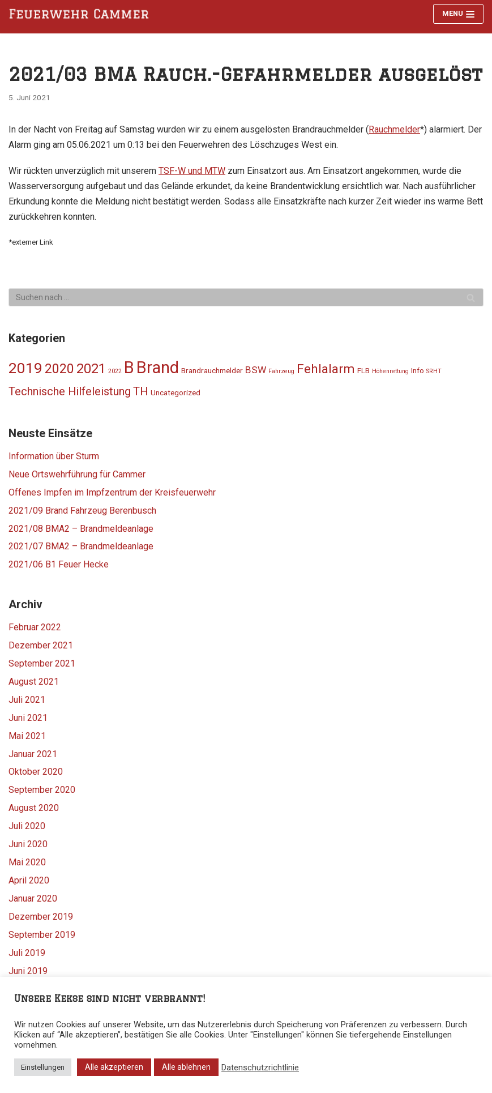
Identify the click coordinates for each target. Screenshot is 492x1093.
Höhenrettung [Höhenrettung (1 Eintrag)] (390, 371)
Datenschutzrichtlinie (260, 1067)
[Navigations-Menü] (458, 14)
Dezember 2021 (40, 645)
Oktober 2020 (35, 771)
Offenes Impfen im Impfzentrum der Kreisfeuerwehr (112, 492)
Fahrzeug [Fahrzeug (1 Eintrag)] (281, 371)
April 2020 (28, 880)
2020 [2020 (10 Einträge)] (59, 369)
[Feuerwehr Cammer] (82, 14)
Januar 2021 (32, 754)
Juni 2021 (28, 717)
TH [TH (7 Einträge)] (140, 391)
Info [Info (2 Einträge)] (417, 370)
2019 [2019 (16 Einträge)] (25, 368)
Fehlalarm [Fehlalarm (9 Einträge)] (326, 368)
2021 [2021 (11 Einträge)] (91, 369)
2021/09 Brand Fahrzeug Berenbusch (82, 510)
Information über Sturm (53, 456)
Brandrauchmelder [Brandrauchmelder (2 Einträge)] (212, 370)
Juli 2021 (26, 699)
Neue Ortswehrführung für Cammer (77, 474)
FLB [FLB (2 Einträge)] (363, 370)
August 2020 (33, 807)
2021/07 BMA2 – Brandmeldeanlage (80, 546)
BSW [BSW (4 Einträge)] (255, 369)
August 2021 (33, 681)
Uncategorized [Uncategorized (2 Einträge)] (175, 392)
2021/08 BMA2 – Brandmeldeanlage (80, 528)
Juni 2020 (28, 844)
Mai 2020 (27, 862)
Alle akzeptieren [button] (114, 1066)
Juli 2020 (26, 826)
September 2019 (41, 934)
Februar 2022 (34, 627)
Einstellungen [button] (43, 1067)
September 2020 (41, 789)
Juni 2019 (28, 971)
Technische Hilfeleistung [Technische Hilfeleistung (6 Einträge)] (69, 391)
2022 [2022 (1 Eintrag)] (115, 371)
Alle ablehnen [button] (186, 1066)
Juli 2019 (26, 952)
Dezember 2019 (40, 916)
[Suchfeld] (246, 297)
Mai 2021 (27, 736)
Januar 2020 (32, 898)
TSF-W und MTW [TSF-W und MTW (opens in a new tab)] (192, 170)
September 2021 (41, 663)
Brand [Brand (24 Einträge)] (157, 367)
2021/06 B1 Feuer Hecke (58, 564)
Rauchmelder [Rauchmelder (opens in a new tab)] (394, 129)
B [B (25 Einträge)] (129, 367)
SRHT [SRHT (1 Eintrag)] (434, 371)
